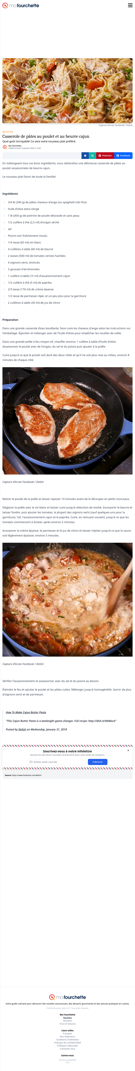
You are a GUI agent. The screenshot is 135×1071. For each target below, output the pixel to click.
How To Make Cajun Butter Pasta (26, 712)
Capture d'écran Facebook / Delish (116, 125)
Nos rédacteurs (67, 1036)
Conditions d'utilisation (67, 1039)
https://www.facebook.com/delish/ (27, 775)
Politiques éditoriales (67, 1045)
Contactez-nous (67, 1048)
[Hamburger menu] (130, 5)
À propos (67, 1033)
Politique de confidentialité (67, 1042)
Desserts (67, 1020)
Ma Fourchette (15, 145)
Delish (22, 729)
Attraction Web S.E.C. (62, 1008)
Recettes (67, 1017)
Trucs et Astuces (67, 1023)
